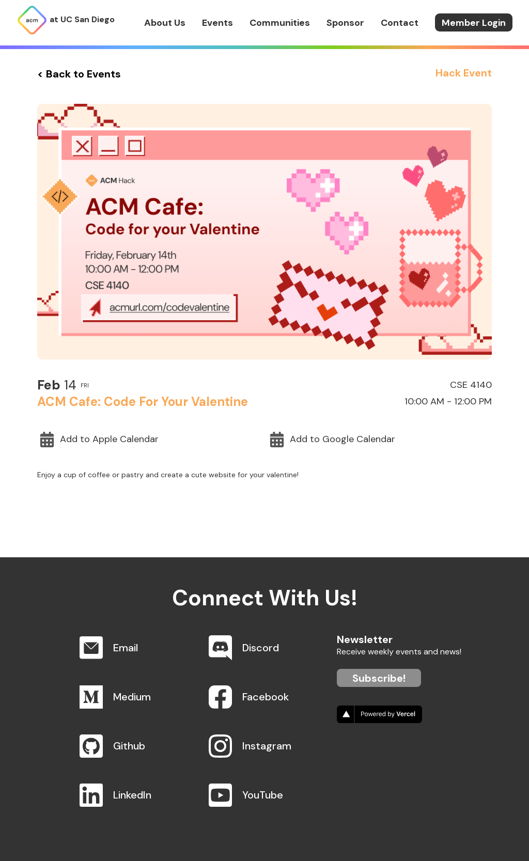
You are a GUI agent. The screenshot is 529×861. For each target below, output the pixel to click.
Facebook (265, 696)
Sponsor (345, 23)
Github (129, 746)
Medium (132, 696)
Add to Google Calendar (332, 439)
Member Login (474, 23)
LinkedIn (132, 795)
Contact (399, 23)
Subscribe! (379, 678)
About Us (164, 23)
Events (217, 23)
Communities (280, 23)
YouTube (262, 795)
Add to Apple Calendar (99, 439)
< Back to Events (79, 74)
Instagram (266, 746)
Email (125, 647)
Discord (260, 647)
